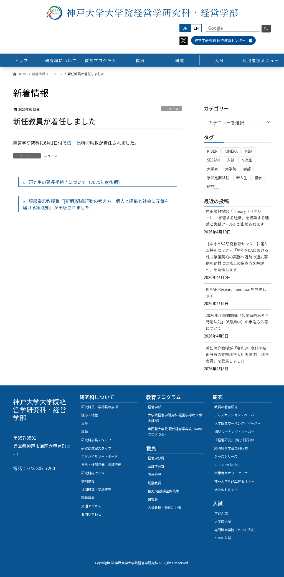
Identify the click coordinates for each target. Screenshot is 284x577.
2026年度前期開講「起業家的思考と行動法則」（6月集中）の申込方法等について (237, 322)
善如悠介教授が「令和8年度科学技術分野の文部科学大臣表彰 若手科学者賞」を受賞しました (237, 354)
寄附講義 (88, 481)
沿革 (84, 423)
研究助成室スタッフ (96, 448)
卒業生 (246, 160)
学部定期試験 (218, 177)
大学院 (230, 169)
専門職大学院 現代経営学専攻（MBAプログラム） (175, 431)
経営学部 (154, 406)
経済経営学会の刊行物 (231, 448)
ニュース (172, 108)
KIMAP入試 (222, 537)
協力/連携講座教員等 (163, 490)
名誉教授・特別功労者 (164, 507)
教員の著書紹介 (226, 406)
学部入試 (221, 513)
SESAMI (213, 160)
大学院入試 (222, 521)
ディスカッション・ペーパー (235, 414)
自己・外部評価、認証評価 (101, 464)
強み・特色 (89, 414)
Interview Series (226, 464)
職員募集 (88, 497)
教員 (84, 431)
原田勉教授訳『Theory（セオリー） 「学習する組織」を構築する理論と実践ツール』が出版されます (237, 217)
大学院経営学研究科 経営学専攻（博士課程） (175, 417)
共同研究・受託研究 (96, 489)
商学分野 (154, 474)
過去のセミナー (226, 489)
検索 (266, 28)
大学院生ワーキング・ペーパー (237, 423)
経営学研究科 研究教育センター (223, 40)
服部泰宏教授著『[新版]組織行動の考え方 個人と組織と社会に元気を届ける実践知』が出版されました (96, 204)
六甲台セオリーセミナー (232, 472)
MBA (248, 151)
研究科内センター (94, 472)
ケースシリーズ (225, 456)
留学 (258, 177)
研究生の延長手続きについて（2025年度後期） (76, 182)
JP (185, 28)
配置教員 (154, 482)
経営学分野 (156, 457)
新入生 (241, 177)
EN (196, 28)
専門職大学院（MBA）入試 (234, 529)
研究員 (153, 499)
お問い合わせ (91, 514)
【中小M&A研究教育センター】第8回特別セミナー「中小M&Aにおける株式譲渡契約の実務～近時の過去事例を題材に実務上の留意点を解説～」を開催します (237, 256)
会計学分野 (156, 466)
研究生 (212, 186)
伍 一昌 (74, 142)
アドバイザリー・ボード (99, 456)
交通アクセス (91, 505)
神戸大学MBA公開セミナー (234, 481)
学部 (247, 169)
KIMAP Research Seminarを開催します (236, 292)
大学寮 (212, 169)
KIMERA (231, 151)
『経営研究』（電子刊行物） (235, 439)
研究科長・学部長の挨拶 (99, 406)
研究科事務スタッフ (96, 439)
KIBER (212, 151)
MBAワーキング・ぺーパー (234, 431)
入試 (230, 160)
